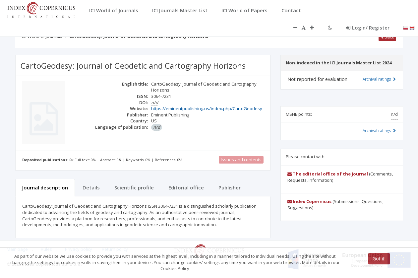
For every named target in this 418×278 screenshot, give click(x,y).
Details (91, 187)
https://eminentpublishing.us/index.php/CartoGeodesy (206, 108)
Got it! (379, 258)
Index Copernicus (309, 201)
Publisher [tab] (229, 187)
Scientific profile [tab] (134, 187)
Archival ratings (379, 79)
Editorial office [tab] (186, 187)
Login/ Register (367, 27)
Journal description (45, 187)
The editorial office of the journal (327, 174)
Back (387, 37)
